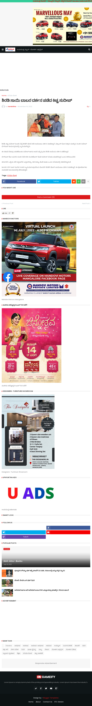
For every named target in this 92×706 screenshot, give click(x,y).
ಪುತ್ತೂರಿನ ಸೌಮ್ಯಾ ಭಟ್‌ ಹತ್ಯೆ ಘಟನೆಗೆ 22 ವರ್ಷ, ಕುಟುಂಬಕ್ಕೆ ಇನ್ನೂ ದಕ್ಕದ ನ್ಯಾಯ (39, 571)
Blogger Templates (51, 698)
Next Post (85, 203)
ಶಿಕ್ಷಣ (18, 653)
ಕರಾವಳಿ (77, 646)
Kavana (9, 646)
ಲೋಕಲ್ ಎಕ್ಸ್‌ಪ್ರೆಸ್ (57, 649)
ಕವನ (83, 646)
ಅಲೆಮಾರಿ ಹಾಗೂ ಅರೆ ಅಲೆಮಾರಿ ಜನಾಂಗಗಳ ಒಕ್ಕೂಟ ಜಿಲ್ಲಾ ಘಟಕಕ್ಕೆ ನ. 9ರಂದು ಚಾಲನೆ (41, 590)
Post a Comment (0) (46, 197)
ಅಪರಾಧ (25, 646)
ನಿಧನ (23, 649)
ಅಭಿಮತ (48, 646)
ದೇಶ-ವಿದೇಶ (14, 649)
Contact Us (47, 702)
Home (4, 95)
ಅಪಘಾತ (17, 646)
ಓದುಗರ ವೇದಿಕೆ (67, 646)
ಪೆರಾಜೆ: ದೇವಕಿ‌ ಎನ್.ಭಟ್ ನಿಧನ (24, 580)
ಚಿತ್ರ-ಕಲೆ (5, 649)
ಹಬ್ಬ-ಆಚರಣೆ (39, 653)
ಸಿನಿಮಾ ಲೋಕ (12, 95)
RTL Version (59, 702)
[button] (2, 49)
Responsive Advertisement (46, 663)
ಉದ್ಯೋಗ (57, 646)
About (38, 702)
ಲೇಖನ (47, 649)
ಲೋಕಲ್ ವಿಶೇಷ (71, 649)
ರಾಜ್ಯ (40, 649)
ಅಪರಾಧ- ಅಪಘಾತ (37, 646)
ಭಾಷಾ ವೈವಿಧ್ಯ (32, 649)
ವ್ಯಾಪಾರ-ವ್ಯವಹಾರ (8, 653)
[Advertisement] (46, 72)
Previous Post (8, 203)
